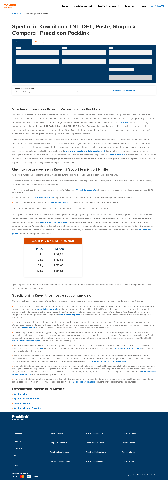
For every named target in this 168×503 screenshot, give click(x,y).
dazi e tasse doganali (69, 314)
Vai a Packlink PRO (156, 6)
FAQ (41, 348)
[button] (64, 6)
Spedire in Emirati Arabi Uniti (28, 408)
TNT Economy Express (57, 202)
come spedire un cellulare (82, 382)
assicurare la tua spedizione (53, 222)
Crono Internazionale (86, 190)
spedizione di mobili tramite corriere (109, 361)
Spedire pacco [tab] (22, 42)
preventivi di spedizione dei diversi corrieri (84, 151)
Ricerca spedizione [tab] (43, 42)
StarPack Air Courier (44, 197)
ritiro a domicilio (117, 155)
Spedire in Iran (21, 394)
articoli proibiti (29, 328)
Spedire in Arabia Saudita (26, 398)
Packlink (125, 122)
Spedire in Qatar (22, 403)
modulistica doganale (47, 309)
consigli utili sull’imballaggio (26, 341)
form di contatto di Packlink (128, 348)
